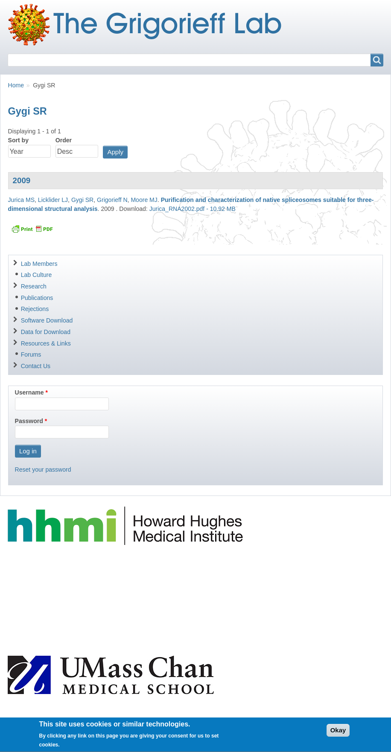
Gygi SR (82, 199)
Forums (31, 354)
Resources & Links (46, 343)
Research (34, 286)
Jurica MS (21, 199)
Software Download (47, 320)
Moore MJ (144, 199)
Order (63, 140)
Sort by (18, 140)
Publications (37, 297)
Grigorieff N (112, 199)
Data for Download (45, 331)
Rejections (35, 308)
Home (16, 85)
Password (29, 421)
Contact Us (35, 366)
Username (29, 392)
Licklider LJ (53, 199)
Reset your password (43, 469)
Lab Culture (36, 274)
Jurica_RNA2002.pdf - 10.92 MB (192, 208)
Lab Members (39, 263)
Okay (338, 734)
